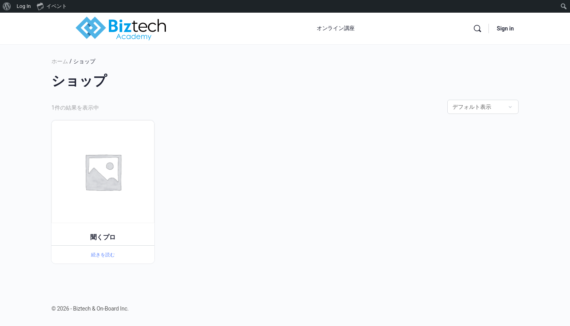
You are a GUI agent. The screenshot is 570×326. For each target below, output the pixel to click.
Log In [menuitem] (24, 6)
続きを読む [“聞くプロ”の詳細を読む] (103, 255)
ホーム (59, 61)
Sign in (505, 28)
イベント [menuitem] (52, 6)
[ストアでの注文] (483, 107)
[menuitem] (7, 6)
